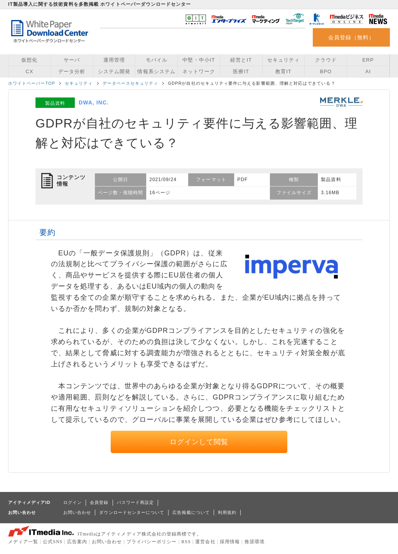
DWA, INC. (94, 102)
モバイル (156, 60)
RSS (186, 541)
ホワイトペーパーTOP (31, 83)
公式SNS (52, 541)
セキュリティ (283, 60)
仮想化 (29, 60)
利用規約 (227, 512)
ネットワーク (198, 71)
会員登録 (99, 502)
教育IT (283, 71)
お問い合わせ (77, 512)
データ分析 (71, 71)
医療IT (241, 71)
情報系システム (156, 71)
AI (368, 71)
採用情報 (230, 541)
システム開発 (114, 71)
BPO (326, 71)
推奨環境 (255, 541)
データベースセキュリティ (131, 83)
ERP (368, 60)
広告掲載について (191, 512)
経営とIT (241, 60)
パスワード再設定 (135, 502)
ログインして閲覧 (199, 442)
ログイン (72, 502)
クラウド (326, 60)
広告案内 (77, 541)
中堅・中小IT (198, 60)
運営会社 (205, 541)
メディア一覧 (23, 541)
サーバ (72, 60)
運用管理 (114, 60)
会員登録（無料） (351, 37)
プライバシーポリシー (151, 541)
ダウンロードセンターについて (131, 512)
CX (29, 71)
